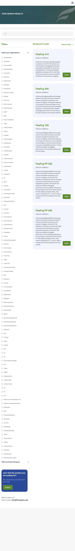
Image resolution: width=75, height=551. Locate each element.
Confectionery (7, 166)
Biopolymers (7, 89)
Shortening (7, 419)
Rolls (5, 411)
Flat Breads (7, 232)
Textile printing (8, 438)
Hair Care (6, 244)
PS (4, 392)
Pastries (6, 345)
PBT (5, 349)
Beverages (6, 85)
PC (4, 353)
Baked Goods (7, 81)
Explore (66, 75)
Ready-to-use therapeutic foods (12, 403)
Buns (5, 116)
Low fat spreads (8, 287)
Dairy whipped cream (9, 193)
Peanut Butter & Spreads (10, 361)
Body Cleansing (8, 108)
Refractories (7, 407)
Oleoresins (6, 329)
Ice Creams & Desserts (9, 267)
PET (5, 364)
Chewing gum (7, 143)
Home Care (7, 263)
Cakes (5, 124)
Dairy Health (7, 190)
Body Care (6, 100)
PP (4, 388)
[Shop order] (67, 44)
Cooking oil (7, 174)
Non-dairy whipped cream (10, 318)
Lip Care (6, 283)
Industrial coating (8, 271)
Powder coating (8, 384)
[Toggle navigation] (72, 3)
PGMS (5, 368)
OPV (5, 333)
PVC (5, 396)
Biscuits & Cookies (9, 92)
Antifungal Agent (8, 69)
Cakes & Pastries (8, 127)
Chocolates (7, 147)
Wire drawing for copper (10, 458)
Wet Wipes (6, 450)
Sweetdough (7, 427)
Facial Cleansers (8, 221)
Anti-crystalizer (8, 65)
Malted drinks (7, 295)
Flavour (6, 236)
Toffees (6, 442)
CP (4, 178)
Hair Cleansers (7, 248)
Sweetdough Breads (9, 431)
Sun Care (6, 423)
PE (4, 357)
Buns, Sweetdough (9, 120)
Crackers (6, 186)
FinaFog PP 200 (8, 228)
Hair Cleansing (7, 252)
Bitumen (6, 96)
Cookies (6, 170)
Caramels (6, 135)
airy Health (6, 61)
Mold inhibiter (7, 310)
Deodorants (7, 197)
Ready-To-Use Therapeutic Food (12, 399)
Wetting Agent (7, 454)
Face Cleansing (8, 217)
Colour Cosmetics (8, 162)
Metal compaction (8, 302)
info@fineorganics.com (20, 500)
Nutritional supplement (10, 322)
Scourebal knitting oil (9, 415)
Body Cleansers (8, 104)
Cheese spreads (8, 139)
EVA (5, 205)
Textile (5, 434)
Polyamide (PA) (8, 376)
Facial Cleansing (8, 225)
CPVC (5, 182)
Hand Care (6, 256)
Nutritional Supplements (10, 326)
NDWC (5, 314)
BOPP (5, 112)
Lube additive (7, 291)
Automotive (7, 73)
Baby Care (6, 77)
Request (7, 487)
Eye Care (6, 209)
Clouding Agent (8, 151)
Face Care (6, 213)
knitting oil (6, 279)
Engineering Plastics (9, 201)
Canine (5, 131)
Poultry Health (7, 380)
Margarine (6, 298)
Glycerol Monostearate (10, 240)
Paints (5, 341)
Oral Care (6, 337)
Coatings (6, 155)
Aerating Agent (8, 57)
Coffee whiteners (8, 159)
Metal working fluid (9, 306)
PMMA (6, 372)
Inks (5, 275)
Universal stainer (8, 446)
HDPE (5, 260)
